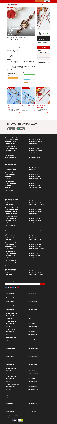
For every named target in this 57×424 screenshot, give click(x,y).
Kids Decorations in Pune (9, 176)
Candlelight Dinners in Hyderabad (11, 213)
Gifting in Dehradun (8, 274)
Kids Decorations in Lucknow (10, 220)
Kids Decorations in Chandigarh (11, 246)
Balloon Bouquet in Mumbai (34, 157)
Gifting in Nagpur (8, 265)
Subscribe (42, 283)
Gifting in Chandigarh (9, 248)
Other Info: (40, 59)
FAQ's (13, 415)
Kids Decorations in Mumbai (10, 159)
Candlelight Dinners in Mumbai (10, 160)
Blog (47, 4)
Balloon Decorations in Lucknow (35, 220)
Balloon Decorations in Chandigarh (35, 246)
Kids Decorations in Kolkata (10, 167)
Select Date (39, 42)
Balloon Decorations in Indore (34, 229)
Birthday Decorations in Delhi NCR (11, 139)
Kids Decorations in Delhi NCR (10, 141)
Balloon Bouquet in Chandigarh (35, 244)
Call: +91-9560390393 (10, 1)
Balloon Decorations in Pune (34, 176)
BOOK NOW (43, 47)
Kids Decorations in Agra (9, 185)
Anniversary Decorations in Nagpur (35, 265)
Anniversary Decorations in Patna (35, 239)
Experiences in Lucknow (10, 216)
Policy (15, 415)
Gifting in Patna (8, 239)
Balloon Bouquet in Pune (33, 174)
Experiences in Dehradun (11, 269)
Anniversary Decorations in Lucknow (36, 222)
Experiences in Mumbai (10, 155)
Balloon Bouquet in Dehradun (34, 270)
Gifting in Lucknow (8, 222)
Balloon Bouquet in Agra (33, 183)
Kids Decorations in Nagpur (10, 263)
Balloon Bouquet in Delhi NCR (34, 139)
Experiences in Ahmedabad (11, 199)
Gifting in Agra (7, 187)
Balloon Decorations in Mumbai (35, 159)
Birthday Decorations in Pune (10, 174)
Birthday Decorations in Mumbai (11, 157)
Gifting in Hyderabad (33, 213)
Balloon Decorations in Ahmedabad (35, 202)
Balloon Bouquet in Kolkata (34, 165)
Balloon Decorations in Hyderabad (35, 211)
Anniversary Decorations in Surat (35, 257)
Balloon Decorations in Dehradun (35, 272)
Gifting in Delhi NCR (33, 143)
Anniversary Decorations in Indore (35, 230)
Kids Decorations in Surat (10, 255)
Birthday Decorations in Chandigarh (11, 244)
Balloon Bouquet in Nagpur (34, 262)
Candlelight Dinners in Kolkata (10, 169)
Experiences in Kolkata (10, 164)
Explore (42, 4)
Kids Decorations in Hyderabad (11, 211)
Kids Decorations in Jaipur (10, 194)
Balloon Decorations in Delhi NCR (35, 141)
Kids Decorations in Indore (10, 229)
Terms (17, 415)
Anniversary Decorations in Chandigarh (36, 248)
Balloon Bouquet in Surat (34, 253)
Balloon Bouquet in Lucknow (34, 218)
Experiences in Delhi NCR (11, 138)
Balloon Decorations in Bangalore (35, 150)
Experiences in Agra (9, 181)
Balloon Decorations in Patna (34, 237)
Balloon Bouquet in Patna (34, 235)
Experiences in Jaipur (10, 190)
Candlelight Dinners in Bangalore (11, 152)
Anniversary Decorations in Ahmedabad (36, 204)
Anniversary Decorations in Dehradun (36, 274)
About (5, 415)
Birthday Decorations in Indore (10, 227)
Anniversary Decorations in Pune (35, 178)
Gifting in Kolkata (32, 169)
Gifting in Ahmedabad (9, 204)
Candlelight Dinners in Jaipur (10, 195)
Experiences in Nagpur (10, 260)
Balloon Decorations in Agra (34, 185)
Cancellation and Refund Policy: (43, 53)
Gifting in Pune (8, 178)
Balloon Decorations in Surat (34, 255)
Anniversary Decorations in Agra (35, 187)
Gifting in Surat (8, 257)
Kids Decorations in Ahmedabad (11, 202)
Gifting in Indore (8, 230)
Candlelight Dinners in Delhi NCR (11, 143)
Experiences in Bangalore (11, 146)
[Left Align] (9, 78)
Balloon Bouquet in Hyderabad (35, 209)
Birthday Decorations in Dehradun (11, 270)
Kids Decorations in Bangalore (10, 150)
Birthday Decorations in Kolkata (11, 165)
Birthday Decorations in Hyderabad (11, 209)
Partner (10, 415)
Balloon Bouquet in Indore (34, 227)
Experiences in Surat (10, 251)
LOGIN (37, 1)
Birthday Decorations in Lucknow (11, 218)
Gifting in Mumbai (32, 160)
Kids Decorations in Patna (10, 237)
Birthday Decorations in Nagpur (11, 262)
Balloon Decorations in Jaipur (34, 194)
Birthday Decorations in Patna (10, 235)
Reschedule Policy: (41, 56)
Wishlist (46, 33)
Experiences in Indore (10, 225)
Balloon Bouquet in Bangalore (34, 148)
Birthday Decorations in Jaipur (10, 192)
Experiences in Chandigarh (11, 243)
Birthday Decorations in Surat (10, 253)
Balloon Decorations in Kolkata (35, 167)
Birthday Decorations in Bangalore (11, 148)
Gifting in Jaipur (32, 195)
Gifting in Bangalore (33, 152)
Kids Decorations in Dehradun (10, 272)
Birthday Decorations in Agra (10, 183)
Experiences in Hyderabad (11, 207)
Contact (8, 415)
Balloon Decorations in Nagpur (35, 263)
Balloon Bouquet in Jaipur (34, 192)
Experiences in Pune (10, 173)
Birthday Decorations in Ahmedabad (11, 200)
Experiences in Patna (10, 234)
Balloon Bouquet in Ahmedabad (35, 200)
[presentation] (7, 98)
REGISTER (41, 1)
